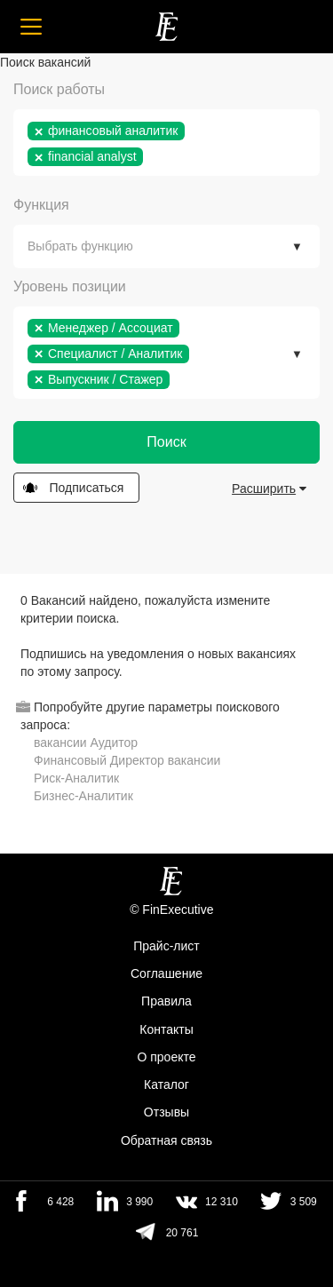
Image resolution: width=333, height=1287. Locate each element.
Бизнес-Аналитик (83, 796)
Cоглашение (166, 973)
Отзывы (166, 1113)
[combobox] (166, 142)
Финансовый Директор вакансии (127, 760)
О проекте (166, 1057)
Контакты (166, 1029)
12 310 (221, 1202)
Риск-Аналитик (76, 778)
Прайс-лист (166, 946)
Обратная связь (166, 1140)
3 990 (139, 1202)
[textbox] (151, 156)
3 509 (303, 1202)
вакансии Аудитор (86, 742)
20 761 (182, 1233)
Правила (166, 1002)
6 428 (60, 1202)
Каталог (166, 1084)
